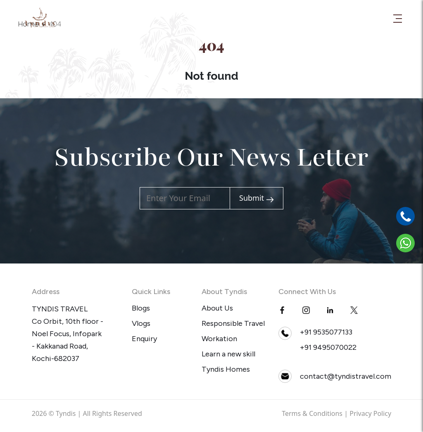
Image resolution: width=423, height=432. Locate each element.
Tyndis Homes (226, 369)
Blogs (141, 308)
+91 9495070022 (328, 347)
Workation (219, 338)
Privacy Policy (370, 413)
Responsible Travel (233, 323)
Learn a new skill (228, 353)
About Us (217, 308)
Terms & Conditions (312, 413)
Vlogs (141, 323)
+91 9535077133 (326, 332)
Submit (256, 198)
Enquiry (144, 338)
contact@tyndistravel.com (345, 376)
